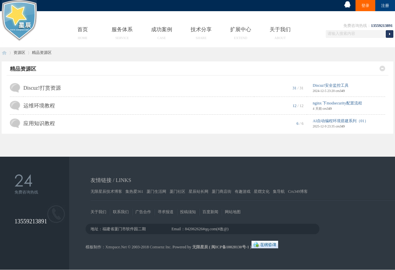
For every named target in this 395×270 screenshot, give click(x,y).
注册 (385, 5)
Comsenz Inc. (160, 247)
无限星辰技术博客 (106, 191)
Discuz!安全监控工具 (331, 85)
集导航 (279, 191)
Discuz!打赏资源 (42, 88)
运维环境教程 (39, 105)
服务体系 (122, 29)
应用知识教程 (39, 123)
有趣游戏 (242, 191)
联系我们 (121, 212)
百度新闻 (210, 212)
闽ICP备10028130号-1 (230, 247)
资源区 (19, 52)
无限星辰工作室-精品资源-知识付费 (4, 52)
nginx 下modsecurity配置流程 (337, 103)
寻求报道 (165, 212)
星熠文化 (262, 191)
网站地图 (233, 212)
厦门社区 (177, 191)
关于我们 (280, 29)
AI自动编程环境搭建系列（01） (340, 121)
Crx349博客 (298, 191)
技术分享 (201, 29)
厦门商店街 (221, 191)
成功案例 (161, 29)
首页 (82, 29)
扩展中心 (240, 29)
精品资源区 (23, 69)
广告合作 (143, 212)
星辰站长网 (198, 191)
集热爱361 (134, 191)
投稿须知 (188, 212)
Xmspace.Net (116, 247)
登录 (365, 5)
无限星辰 (200, 247)
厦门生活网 (156, 191)
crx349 (340, 91)
